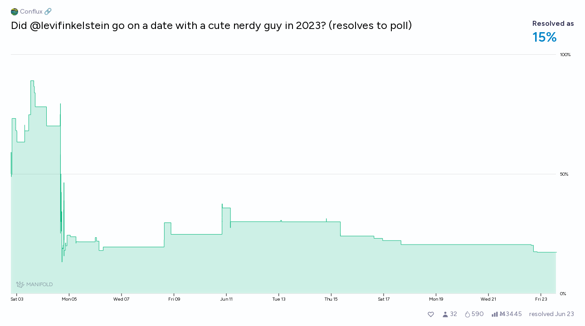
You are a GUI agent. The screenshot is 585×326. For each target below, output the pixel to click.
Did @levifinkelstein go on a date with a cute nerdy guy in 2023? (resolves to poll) (211, 25)
